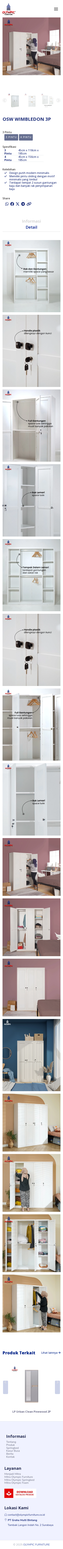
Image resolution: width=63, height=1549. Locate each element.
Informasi (31, 221)
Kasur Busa (13, 1451)
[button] (58, 100)
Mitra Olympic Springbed (19, 1480)
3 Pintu (11, 137)
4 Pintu (26, 137)
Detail (31, 227)
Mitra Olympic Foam (16, 1483)
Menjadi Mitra (12, 1474)
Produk (10, 1445)
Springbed (12, 1448)
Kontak (10, 1457)
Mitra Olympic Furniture (18, 1477)
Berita (9, 1454)
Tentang (11, 1442)
